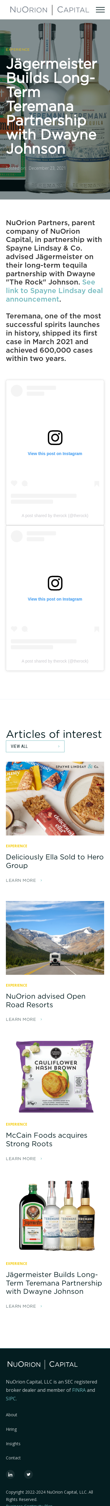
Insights (13, 1443)
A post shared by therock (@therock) (55, 515)
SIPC (11, 1398)
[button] (100, 9)
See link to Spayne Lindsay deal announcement (54, 290)
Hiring (11, 1429)
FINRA (79, 1390)
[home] (49, 9)
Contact (13, 1458)
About (11, 1414)
